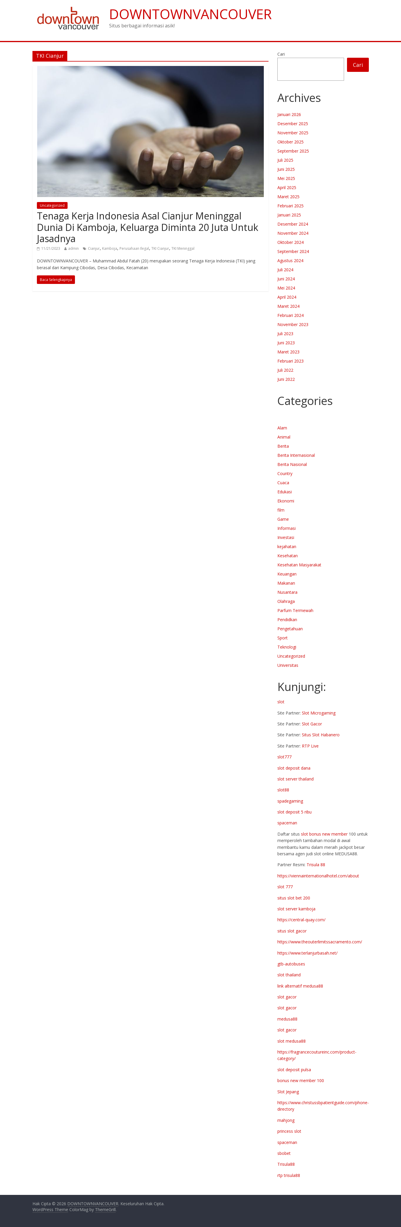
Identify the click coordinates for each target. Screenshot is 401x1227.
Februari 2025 (290, 206)
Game (283, 519)
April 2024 (286, 297)
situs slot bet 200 (293, 898)
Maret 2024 (288, 306)
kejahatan (286, 546)
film (280, 510)
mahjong (285, 1120)
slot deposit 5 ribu (294, 812)
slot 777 (285, 886)
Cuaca (283, 482)
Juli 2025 (285, 160)
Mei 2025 (286, 178)
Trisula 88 (316, 864)
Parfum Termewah (295, 610)
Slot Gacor (312, 724)
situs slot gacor (292, 931)
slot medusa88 (291, 1041)
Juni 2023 (286, 342)
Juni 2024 (286, 279)
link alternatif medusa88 (300, 986)
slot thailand (289, 975)
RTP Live (310, 746)
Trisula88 (286, 1164)
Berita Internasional (296, 455)
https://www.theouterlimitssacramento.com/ (319, 942)
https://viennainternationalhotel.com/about (318, 876)
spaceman (287, 823)
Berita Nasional (292, 464)
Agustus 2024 (290, 260)
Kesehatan (287, 555)
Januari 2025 (289, 215)
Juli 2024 (285, 269)
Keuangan (287, 574)
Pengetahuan (290, 628)
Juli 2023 (285, 333)
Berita (283, 446)
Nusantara (287, 592)
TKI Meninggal (182, 248)
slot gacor (287, 997)
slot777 (284, 757)
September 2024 (293, 251)
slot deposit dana (293, 768)
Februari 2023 (290, 361)
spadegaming (290, 801)
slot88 (283, 790)
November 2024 (292, 233)
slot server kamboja (296, 909)
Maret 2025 (288, 196)
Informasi (286, 528)
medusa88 (287, 1019)
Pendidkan (287, 619)
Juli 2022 (285, 370)
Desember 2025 (292, 123)
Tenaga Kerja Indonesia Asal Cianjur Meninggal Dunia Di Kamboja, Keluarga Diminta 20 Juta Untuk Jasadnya (147, 227)
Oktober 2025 (290, 142)
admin (73, 248)
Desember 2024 (292, 224)
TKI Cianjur (160, 248)
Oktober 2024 (290, 242)
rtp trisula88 (288, 1175)
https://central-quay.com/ (301, 919)
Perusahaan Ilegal (134, 248)
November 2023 (292, 324)
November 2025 (292, 132)
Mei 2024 (286, 288)
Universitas (287, 665)
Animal (283, 437)
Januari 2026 (289, 114)
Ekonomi (285, 501)
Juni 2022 (286, 379)
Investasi (285, 537)
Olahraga (286, 601)
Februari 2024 (290, 315)
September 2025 (293, 151)
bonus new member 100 (300, 1080)
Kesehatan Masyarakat (299, 565)
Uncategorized (52, 205)
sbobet (284, 1153)
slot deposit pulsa (294, 1069)
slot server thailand (295, 779)
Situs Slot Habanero (321, 734)
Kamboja (109, 248)
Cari (281, 54)
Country (284, 473)
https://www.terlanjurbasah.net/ (307, 953)
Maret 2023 (288, 352)
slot (280, 702)
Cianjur (94, 248)
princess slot (289, 1131)
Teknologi (286, 647)
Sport (282, 638)
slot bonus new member (324, 834)
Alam (282, 428)
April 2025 (286, 187)
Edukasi (284, 492)
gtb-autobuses (291, 964)
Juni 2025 (286, 169)
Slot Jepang (288, 1091)
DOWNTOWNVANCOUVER (190, 14)
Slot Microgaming (318, 713)
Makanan (286, 583)
